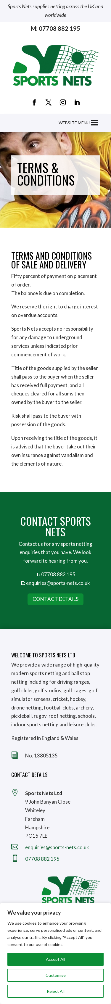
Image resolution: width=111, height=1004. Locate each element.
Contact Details (55, 599)
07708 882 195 (58, 574)
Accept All (55, 959)
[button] (74, 123)
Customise (56, 975)
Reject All (56, 991)
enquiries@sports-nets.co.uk (58, 583)
